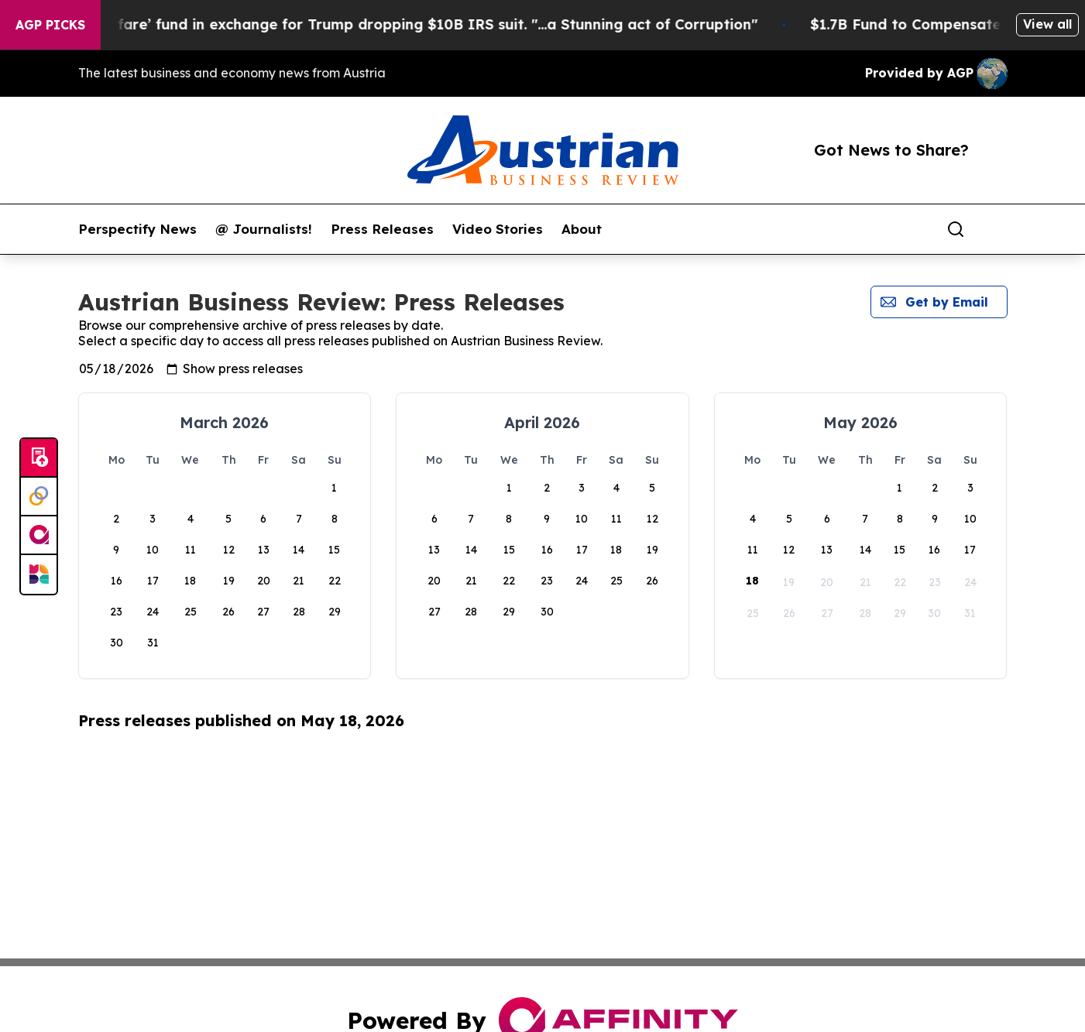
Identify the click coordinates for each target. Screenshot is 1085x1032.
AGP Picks (50, 25)
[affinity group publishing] (39, 535)
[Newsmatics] (39, 574)
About (581, 229)
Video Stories (497, 229)
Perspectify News (137, 229)
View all (1047, 24)
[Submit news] (39, 458)
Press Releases (382, 229)
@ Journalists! (263, 229)
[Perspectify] (39, 497)
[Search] (955, 229)
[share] (997, 229)
